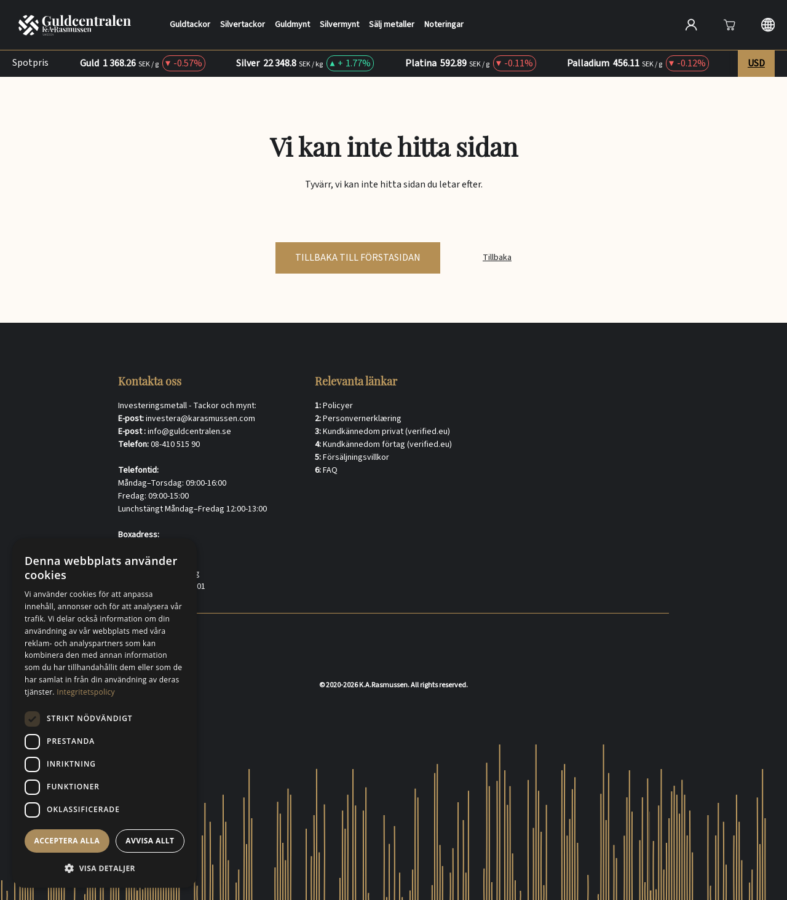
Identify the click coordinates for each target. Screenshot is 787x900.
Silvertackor (237, 25)
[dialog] (104, 713)
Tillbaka (497, 257)
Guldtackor (184, 25)
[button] (104, 868)
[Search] (561, 24)
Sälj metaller (386, 25)
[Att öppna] (729, 24)
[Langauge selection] (768, 24)
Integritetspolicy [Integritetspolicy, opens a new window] (86, 692)
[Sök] (649, 23)
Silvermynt (334, 25)
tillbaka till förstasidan (358, 257)
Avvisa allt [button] (149, 840)
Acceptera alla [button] (67, 840)
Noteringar (438, 25)
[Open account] (691, 24)
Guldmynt (286, 25)
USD (756, 63)
